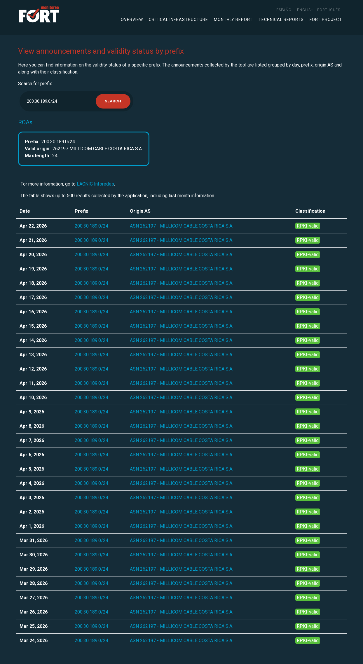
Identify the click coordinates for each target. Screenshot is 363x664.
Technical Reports (281, 19)
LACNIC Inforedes (95, 184)
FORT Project (326, 19)
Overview (132, 19)
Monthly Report (233, 19)
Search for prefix (35, 83)
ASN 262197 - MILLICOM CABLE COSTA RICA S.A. (181, 226)
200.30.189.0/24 (91, 226)
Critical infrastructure (178, 19)
